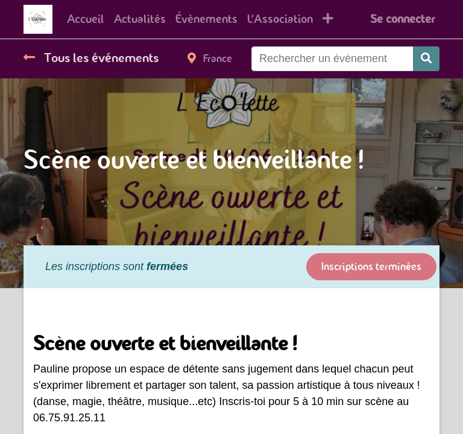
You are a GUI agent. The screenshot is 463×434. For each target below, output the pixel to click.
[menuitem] (85, 19)
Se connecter (402, 19)
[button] (328, 19)
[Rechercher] (426, 58)
